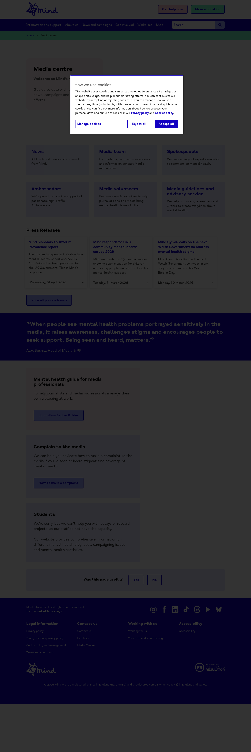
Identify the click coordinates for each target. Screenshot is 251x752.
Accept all (166, 124)
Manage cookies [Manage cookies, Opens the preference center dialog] (89, 124)
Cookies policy (164, 113)
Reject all (139, 124)
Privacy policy (140, 113)
